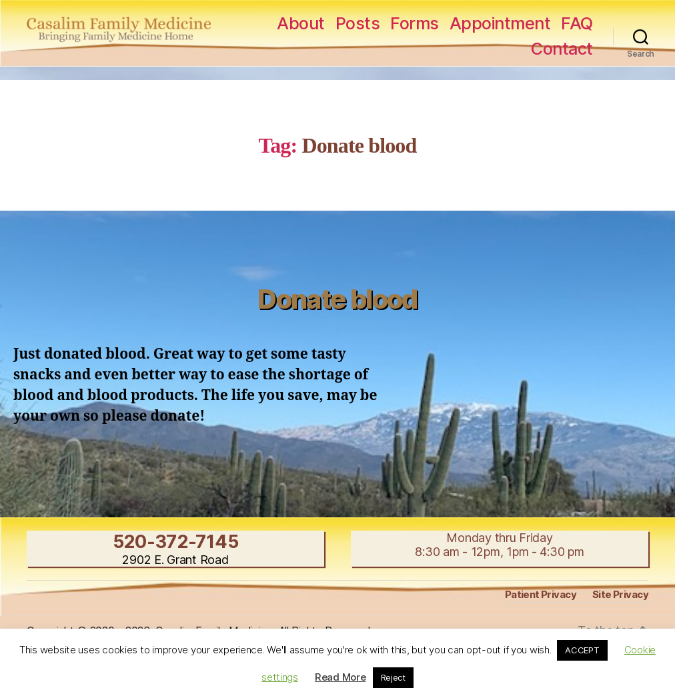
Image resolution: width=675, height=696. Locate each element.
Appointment (500, 23)
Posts (357, 23)
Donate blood (337, 299)
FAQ (577, 23)
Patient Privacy (540, 594)
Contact (562, 49)
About (301, 23)
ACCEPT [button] (582, 650)
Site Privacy (620, 594)
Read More (340, 677)
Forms (414, 23)
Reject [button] (393, 677)
